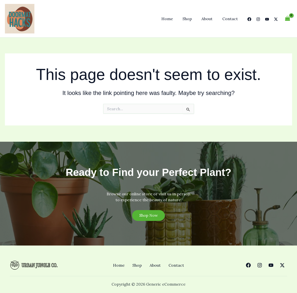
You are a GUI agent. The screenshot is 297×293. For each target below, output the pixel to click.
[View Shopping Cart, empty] (287, 18)
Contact (231, 18)
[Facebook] (249, 19)
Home (173, 18)
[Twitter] (276, 19)
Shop (191, 18)
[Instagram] (258, 19)
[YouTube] (267, 19)
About (209, 18)
